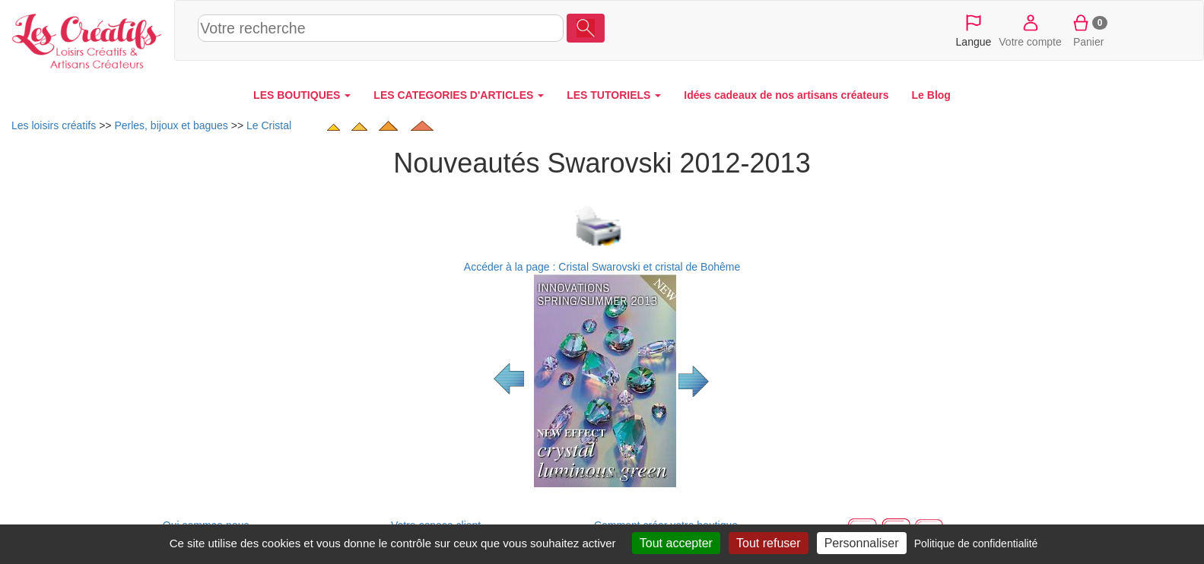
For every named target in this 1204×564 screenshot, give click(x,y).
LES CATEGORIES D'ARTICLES (458, 95)
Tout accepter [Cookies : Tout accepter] (676, 543)
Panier (1088, 29)
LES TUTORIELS (614, 95)
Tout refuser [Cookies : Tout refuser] (768, 543)
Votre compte (1030, 29)
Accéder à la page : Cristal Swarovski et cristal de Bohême (602, 267)
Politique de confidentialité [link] (976, 543)
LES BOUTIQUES (302, 95)
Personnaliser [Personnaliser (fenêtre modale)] (861, 543)
